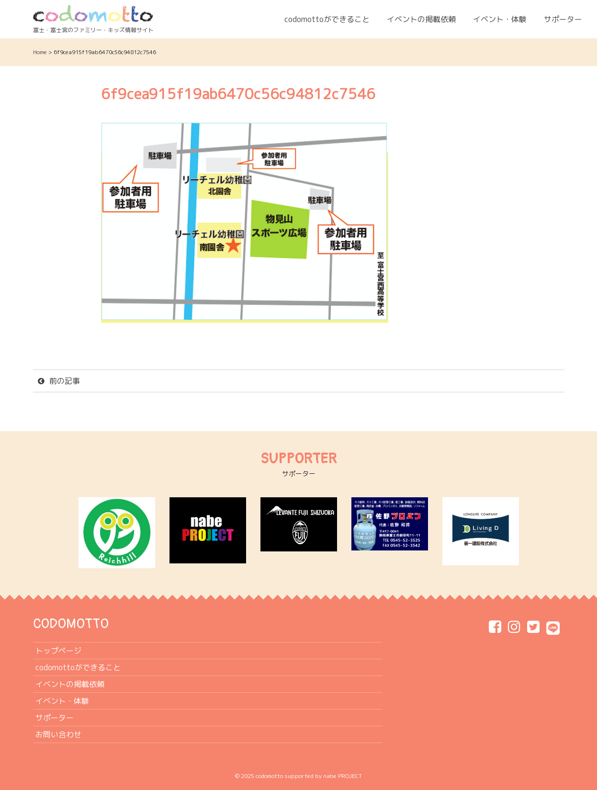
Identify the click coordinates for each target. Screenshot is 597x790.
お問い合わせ (58, 734)
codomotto (269, 776)
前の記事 (64, 381)
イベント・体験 (500, 19)
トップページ (58, 650)
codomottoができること (327, 19)
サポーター (563, 19)
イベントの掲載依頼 (421, 19)
